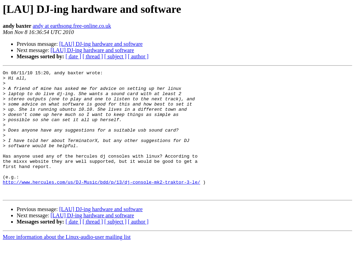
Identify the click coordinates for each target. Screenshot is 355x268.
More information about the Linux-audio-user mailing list (67, 262)
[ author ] (138, 56)
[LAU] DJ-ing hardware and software (101, 44)
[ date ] (73, 56)
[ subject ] (115, 56)
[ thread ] (93, 56)
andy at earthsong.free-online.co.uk (72, 26)
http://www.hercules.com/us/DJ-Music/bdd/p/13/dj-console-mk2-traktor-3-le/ (101, 205)
